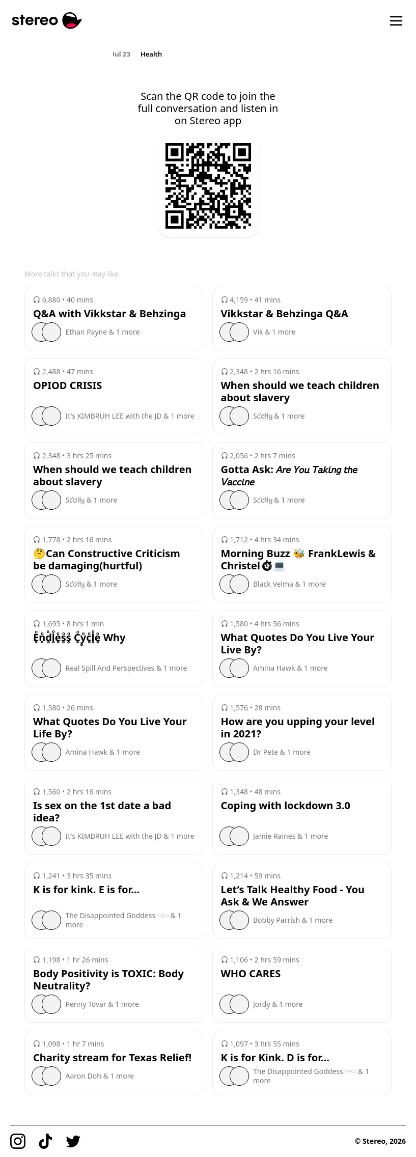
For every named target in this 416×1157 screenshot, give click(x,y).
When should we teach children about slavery (300, 391)
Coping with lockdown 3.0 (286, 806)
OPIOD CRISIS (67, 385)
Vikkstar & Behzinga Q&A (284, 314)
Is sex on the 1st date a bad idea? (102, 812)
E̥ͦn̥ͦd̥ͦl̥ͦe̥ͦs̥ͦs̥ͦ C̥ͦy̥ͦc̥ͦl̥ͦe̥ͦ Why (79, 637)
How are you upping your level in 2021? (298, 727)
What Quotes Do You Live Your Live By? (298, 643)
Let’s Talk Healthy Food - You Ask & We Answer (293, 896)
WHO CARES (251, 974)
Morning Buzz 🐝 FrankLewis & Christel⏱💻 (298, 559)
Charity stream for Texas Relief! (112, 1058)
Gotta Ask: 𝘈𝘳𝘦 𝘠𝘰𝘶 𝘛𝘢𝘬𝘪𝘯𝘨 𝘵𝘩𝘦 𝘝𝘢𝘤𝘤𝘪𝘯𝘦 (289, 475)
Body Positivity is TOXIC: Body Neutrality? (108, 980)
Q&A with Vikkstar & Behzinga (109, 314)
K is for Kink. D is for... (275, 1058)
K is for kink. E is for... (86, 890)
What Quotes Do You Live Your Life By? (110, 727)
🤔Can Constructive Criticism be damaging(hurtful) (106, 559)
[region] (208, 53)
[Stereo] (47, 20)
